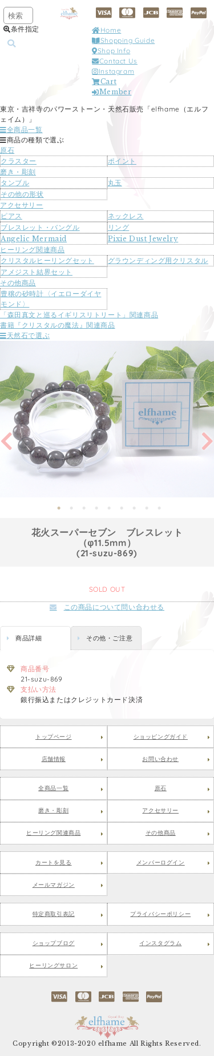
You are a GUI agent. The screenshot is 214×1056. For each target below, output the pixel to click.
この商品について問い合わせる (107, 607)
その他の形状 (22, 194)
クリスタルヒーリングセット (47, 260)
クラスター (19, 161)
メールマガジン (54, 885)
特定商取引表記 (54, 914)
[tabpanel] (107, 419)
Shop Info (111, 50)
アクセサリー (21, 205)
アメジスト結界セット (36, 272)
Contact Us (115, 61)
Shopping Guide (123, 40)
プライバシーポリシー (160, 914)
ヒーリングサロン (53, 965)
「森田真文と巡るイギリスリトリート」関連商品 (79, 314)
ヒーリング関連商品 (32, 249)
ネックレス (126, 216)
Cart (104, 81)
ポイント (122, 161)
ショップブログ (54, 943)
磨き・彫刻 (18, 172)
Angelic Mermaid (34, 238)
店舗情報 (54, 759)
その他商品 (18, 282)
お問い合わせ (160, 759)
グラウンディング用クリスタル (158, 260)
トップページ (53, 737)
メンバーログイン (160, 862)
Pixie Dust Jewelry (143, 238)
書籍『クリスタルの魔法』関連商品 (57, 325)
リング (119, 227)
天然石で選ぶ (25, 335)
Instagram (113, 71)
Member (111, 91)
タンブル (15, 182)
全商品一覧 (21, 129)
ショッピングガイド (161, 737)
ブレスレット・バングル (40, 227)
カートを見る (53, 862)
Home (106, 30)
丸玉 (115, 182)
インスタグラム (160, 943)
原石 (7, 150)
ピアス (11, 216)
